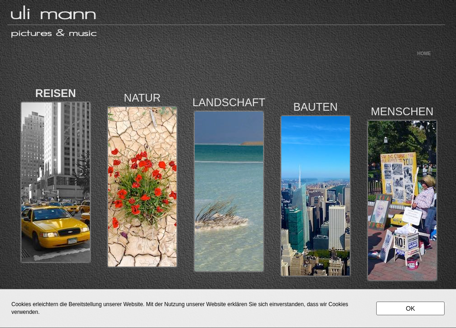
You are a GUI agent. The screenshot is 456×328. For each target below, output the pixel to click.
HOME (424, 53)
